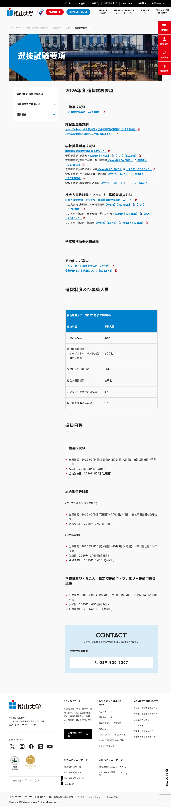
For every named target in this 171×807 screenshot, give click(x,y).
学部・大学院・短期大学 (37, 27)
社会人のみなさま (142, 725)
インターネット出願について (88, 266)
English (82, 3)
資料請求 (142, 3)
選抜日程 (21, 114)
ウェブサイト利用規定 (35, 797)
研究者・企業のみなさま (145, 731)
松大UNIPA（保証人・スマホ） (111, 773)
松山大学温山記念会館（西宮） (113, 740)
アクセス (69, 3)
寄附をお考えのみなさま (145, 737)
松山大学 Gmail (71, 767)
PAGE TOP (166, 778)
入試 (68, 27)
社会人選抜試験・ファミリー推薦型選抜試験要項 (99, 200)
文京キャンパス (106, 711)
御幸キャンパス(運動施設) (110, 723)
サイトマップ (15, 797)
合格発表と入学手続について (89, 271)
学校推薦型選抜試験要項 (86, 151)
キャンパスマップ (106, 746)
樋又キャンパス (106, 717)
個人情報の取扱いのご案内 (61, 797)
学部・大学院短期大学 (162, 12)
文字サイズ (127, 3)
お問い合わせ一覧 (77, 734)
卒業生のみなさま (142, 719)
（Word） (98, 156)
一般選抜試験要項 (83, 112)
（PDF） (126, 156)
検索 (94, 3)
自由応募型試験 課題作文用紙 (90, 134)
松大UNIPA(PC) (71, 772)
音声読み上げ (110, 3)
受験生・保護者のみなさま (146, 708)
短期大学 (57, 27)
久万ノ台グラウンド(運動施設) (112, 734)
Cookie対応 (112, 797)
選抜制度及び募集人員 (29, 104)
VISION (52, 12)
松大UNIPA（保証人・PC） (111, 767)
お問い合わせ (158, 3)
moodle (67, 784)
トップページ (15, 27)
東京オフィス (105, 728)
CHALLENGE (76, 12)
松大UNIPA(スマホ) (72, 778)
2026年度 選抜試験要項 (30, 94)
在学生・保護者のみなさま (146, 714)
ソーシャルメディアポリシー (89, 797)
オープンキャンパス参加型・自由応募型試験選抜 (101, 129)
